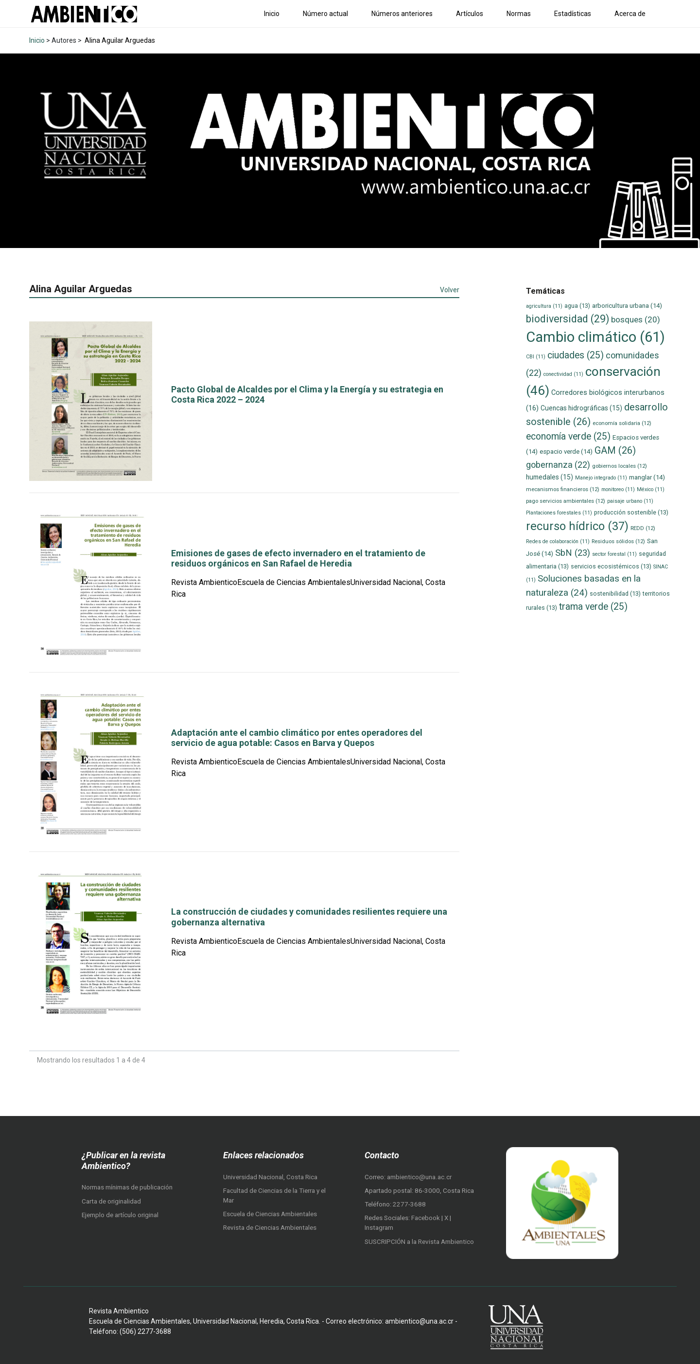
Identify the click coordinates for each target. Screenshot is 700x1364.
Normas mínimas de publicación (127, 1187)
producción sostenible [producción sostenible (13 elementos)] (631, 512)
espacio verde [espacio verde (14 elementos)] (566, 451)
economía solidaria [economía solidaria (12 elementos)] (622, 423)
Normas (519, 14)
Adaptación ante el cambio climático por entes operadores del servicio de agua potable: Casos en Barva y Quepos (296, 737)
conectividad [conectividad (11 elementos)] (563, 374)
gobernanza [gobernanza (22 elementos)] (558, 465)
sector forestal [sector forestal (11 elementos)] (614, 554)
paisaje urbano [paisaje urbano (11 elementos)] (630, 501)
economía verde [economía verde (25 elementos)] (568, 436)
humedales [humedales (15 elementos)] (549, 477)
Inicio (272, 14)
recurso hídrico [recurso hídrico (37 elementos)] (577, 526)
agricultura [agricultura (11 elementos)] (544, 306)
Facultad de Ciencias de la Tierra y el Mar (274, 1195)
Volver (449, 290)
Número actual (325, 14)
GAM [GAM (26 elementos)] (615, 450)
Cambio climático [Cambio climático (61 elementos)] (595, 337)
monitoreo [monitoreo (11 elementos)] (618, 489)
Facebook (426, 1218)
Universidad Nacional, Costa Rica (270, 1177)
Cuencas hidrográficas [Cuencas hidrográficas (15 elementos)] (581, 408)
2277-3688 (409, 1204)
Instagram (379, 1227)
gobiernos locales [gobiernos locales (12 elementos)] (619, 465)
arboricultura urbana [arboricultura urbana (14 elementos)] (627, 305)
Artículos (469, 14)
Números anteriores (402, 14)
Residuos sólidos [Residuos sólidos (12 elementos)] (618, 541)
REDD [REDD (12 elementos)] (642, 528)
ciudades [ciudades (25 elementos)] (575, 355)
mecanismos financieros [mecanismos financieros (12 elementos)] (562, 489)
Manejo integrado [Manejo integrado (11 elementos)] (601, 478)
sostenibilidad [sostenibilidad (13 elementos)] (615, 593)
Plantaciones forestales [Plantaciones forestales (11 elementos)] (559, 513)
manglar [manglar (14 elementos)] (647, 477)
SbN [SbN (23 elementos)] (572, 553)
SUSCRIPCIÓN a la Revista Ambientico (419, 1241)
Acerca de (630, 14)
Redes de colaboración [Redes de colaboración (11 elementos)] (558, 541)
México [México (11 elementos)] (651, 489)
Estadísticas (572, 14)
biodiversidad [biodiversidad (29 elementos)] (567, 319)
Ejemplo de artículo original (120, 1215)
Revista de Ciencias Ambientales (269, 1227)
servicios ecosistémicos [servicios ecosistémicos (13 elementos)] (611, 566)
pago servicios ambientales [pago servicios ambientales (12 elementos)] (565, 500)
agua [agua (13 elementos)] (577, 305)
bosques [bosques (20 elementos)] (635, 319)
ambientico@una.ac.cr (419, 1177)
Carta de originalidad (111, 1201)
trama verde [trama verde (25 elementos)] (593, 606)
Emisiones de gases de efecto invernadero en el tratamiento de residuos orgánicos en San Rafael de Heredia (298, 558)
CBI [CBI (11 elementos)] (535, 357)
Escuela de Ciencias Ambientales (270, 1214)
